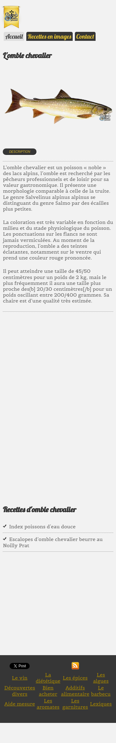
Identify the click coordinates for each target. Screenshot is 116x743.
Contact (85, 36)
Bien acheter (48, 691)
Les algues (101, 678)
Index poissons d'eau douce (42, 526)
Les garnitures (75, 704)
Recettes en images (49, 36)
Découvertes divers (19, 691)
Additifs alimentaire (75, 691)
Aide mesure (19, 704)
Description (19, 151)
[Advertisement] (58, 404)
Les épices (75, 678)
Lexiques (101, 704)
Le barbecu (101, 691)
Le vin (20, 678)
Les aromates (48, 704)
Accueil (14, 36)
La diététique (48, 678)
